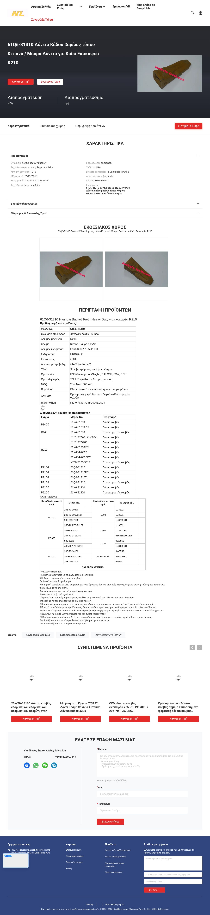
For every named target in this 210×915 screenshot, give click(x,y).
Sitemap (89, 904)
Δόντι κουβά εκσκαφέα (38, 635)
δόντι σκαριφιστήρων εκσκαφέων (114, 864)
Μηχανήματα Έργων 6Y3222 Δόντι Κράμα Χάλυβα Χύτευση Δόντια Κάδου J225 (80, 707)
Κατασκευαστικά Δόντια (72, 635)
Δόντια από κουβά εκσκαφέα (117, 850)
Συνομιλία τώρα (50, 81)
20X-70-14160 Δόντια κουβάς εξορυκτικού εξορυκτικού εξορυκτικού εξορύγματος (31, 707)
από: (100, 787)
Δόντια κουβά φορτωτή (115, 857)
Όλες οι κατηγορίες (113, 872)
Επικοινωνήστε (110, 821)
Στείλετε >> (154, 890)
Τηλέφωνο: (104, 804)
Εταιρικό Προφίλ (73, 850)
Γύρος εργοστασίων (74, 856)
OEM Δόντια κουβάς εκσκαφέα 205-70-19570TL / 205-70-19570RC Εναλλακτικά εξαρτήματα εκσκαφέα (128, 711)
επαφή (69, 868)
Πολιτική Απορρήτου (114, 904)
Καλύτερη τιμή (20, 81)
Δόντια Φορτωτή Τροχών (108, 635)
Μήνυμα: (102, 749)
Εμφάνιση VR (121, 6)
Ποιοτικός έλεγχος (74, 862)
